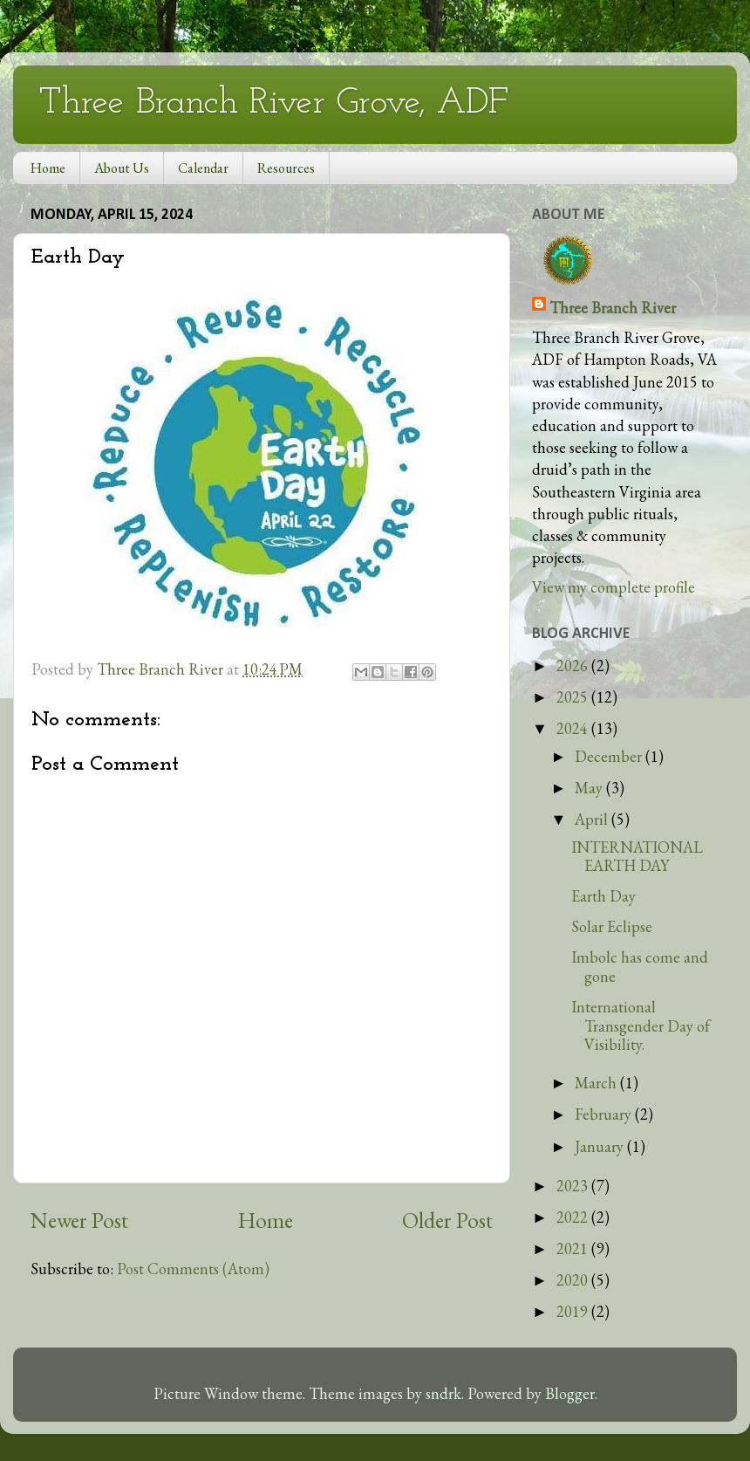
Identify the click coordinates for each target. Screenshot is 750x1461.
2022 (573, 1217)
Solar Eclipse (611, 926)
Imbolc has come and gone (639, 966)
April (593, 819)
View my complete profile (613, 587)
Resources (286, 168)
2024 (573, 728)
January (601, 1146)
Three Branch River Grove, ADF (273, 103)
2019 (573, 1311)
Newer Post (79, 1220)
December (610, 756)
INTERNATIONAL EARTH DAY (637, 856)
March (597, 1083)
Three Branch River (612, 308)
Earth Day (603, 896)
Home (48, 168)
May (590, 788)
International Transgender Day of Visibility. (640, 1025)
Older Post (447, 1220)
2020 (573, 1280)
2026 (573, 665)
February (605, 1114)
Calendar (203, 168)
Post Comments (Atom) (193, 1269)
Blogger (570, 1393)
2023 (573, 1186)
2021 (573, 1248)
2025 (573, 697)
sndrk (443, 1393)
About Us (121, 168)
